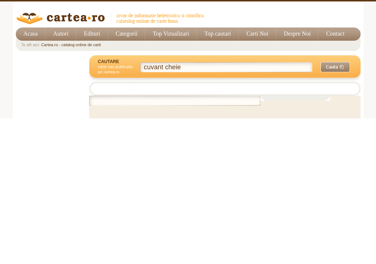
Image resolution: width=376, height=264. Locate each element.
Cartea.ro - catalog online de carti (71, 45)
